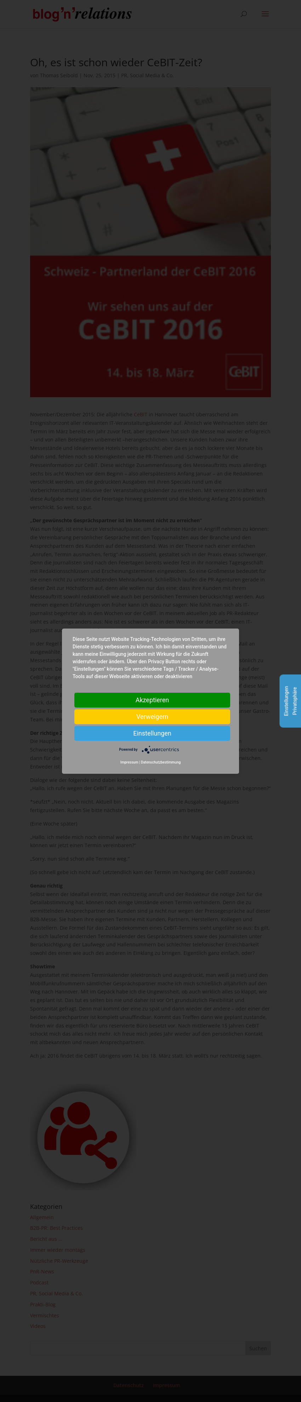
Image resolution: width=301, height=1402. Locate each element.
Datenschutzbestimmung (161, 762)
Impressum (129, 762)
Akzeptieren (152, 699)
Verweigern (152, 716)
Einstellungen (152, 733)
